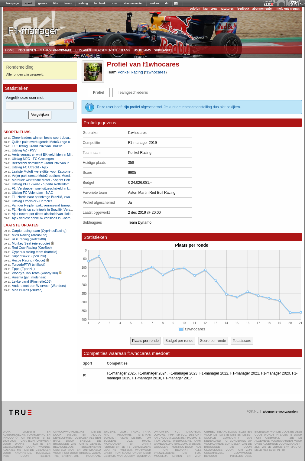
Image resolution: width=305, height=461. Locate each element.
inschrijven (27, 50)
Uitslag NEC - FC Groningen (33, 159)
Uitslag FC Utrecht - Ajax (30, 167)
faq (205, 9)
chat (115, 3)
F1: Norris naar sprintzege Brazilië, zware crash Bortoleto (54, 197)
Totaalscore (242, 341)
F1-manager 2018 (146, 378)
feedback (243, 9)
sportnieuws (17, 132)
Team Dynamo (139, 222)
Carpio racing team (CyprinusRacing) (39, 230)
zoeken (154, 3)
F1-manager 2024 (152, 373)
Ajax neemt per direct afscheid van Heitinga (44, 214)
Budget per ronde (179, 341)
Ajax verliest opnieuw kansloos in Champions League (51, 218)
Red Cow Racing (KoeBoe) (32, 247)
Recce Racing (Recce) (28, 260)
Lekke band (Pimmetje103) (31, 281)
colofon (195, 9)
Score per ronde (213, 341)
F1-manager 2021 (244, 373)
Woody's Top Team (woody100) (35, 273)
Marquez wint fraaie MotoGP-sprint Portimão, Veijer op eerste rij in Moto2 (65, 180)
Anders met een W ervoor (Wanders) (39, 285)
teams (125, 50)
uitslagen (83, 50)
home (9, 50)
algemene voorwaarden (280, 411)
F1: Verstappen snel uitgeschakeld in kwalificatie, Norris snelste (58, 188)
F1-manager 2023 (183, 373)
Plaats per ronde (145, 341)
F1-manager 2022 (214, 373)
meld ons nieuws (288, 9)
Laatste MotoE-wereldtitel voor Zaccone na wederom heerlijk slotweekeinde (67, 171)
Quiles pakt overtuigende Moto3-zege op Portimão (49, 142)
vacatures (227, 9)
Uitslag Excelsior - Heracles (32, 201)
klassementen (106, 50)
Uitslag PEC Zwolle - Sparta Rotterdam (41, 184)
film (55, 3)
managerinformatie (56, 50)
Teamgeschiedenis (133, 92)
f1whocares (155, 72)
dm (167, 3)
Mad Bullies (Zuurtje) (27, 290)
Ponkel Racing (130, 72)
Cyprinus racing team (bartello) (34, 252)
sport (28, 3)
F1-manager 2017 (177, 378)
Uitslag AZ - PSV (24, 150)
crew (214, 9)
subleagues (163, 50)
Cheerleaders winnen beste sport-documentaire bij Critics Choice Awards (65, 137)
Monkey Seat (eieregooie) (31, 243)
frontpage (12, 3)
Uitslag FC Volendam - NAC (32, 192)
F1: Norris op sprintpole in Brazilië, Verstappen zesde (51, 209)
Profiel (98, 92)
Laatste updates (21, 225)
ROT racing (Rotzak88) (29, 239)
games (42, 3)
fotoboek (100, 3)
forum (68, 3)
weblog (83, 3)
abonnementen (133, 3)
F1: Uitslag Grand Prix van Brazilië (37, 146)
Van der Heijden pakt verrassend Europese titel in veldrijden (56, 205)
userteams (142, 50)
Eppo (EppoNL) (23, 269)
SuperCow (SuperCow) (29, 256)
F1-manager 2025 (121, 373)
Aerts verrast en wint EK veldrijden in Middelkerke (48, 154)
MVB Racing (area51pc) (29, 235)
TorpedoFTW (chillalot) (28, 264)
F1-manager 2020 (275, 373)
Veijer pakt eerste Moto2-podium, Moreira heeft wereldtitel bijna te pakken (66, 175)
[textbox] (40, 105)
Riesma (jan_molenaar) (29, 277)
